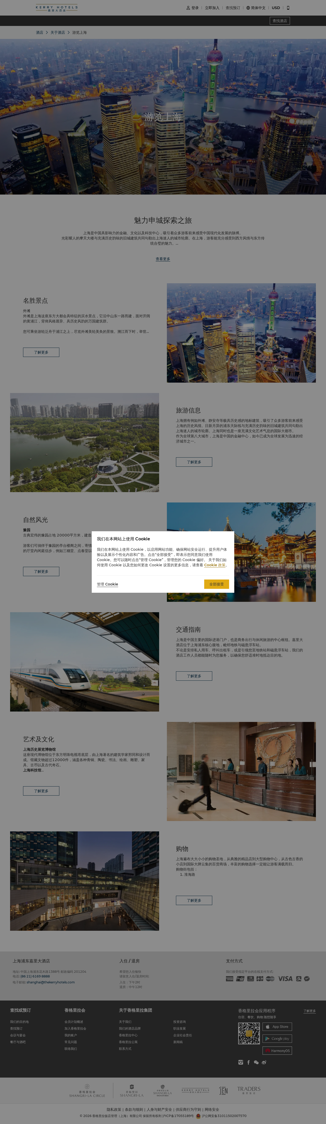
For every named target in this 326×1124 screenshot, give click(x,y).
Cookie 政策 (214, 565)
